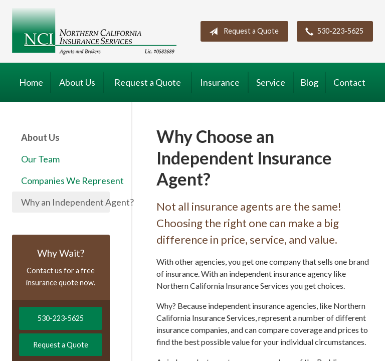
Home (31, 82)
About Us (77, 82)
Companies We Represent (65, 180)
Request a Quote (242, 32)
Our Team (40, 158)
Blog (309, 82)
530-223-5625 (332, 32)
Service (270, 82)
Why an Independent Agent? (65, 202)
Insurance (220, 82)
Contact (349, 82)
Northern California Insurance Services (94, 31)
